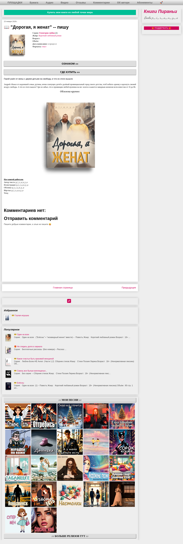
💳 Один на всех (21, 334)
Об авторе (123, 2)
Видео (64, 2)
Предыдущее (129, 287)
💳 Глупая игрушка (20, 315)
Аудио (49, 2)
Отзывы (81, 2)
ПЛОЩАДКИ (15, 2)
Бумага (34, 2)
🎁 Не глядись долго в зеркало (28, 346)
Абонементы (144, 2)
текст (44, 47)
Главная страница (63, 287)
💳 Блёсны (19, 383)
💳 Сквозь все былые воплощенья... (30, 371)
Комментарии (101, 2)
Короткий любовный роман (50, 36)
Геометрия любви (47, 33)
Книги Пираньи (160, 11)
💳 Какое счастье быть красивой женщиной (34, 359)
